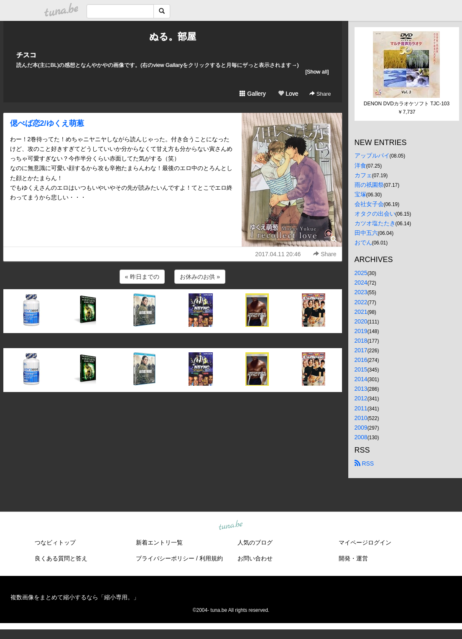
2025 (361, 273)
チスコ (26, 55)
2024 (361, 282)
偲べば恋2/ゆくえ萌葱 (47, 123)
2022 (361, 302)
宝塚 (360, 194)
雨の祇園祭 (369, 184)
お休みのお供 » (200, 276)
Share (320, 94)
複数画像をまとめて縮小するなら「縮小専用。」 (74, 597)
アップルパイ (372, 155)
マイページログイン (365, 542)
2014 (361, 379)
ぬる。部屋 (172, 36)
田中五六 (366, 232)
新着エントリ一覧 (159, 542)
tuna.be (231, 525)
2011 (361, 408)
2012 (361, 398)
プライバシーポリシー (165, 558)
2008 (361, 437)
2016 (361, 359)
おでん (363, 242)
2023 (361, 292)
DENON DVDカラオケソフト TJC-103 (406, 104)
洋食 (360, 165)
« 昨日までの (142, 276)
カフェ (363, 175)
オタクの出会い (375, 213)
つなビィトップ (55, 542)
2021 (361, 311)
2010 (361, 418)
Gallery (252, 93)
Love (288, 93)
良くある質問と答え (61, 558)
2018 (361, 340)
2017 (361, 350)
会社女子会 (369, 204)
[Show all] (317, 72)
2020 (361, 321)
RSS (364, 463)
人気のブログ (255, 542)
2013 (361, 388)
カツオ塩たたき (375, 223)
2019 (361, 331)
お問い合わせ (255, 558)
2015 (361, 369)
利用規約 (211, 558)
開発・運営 (353, 558)
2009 (361, 427)
